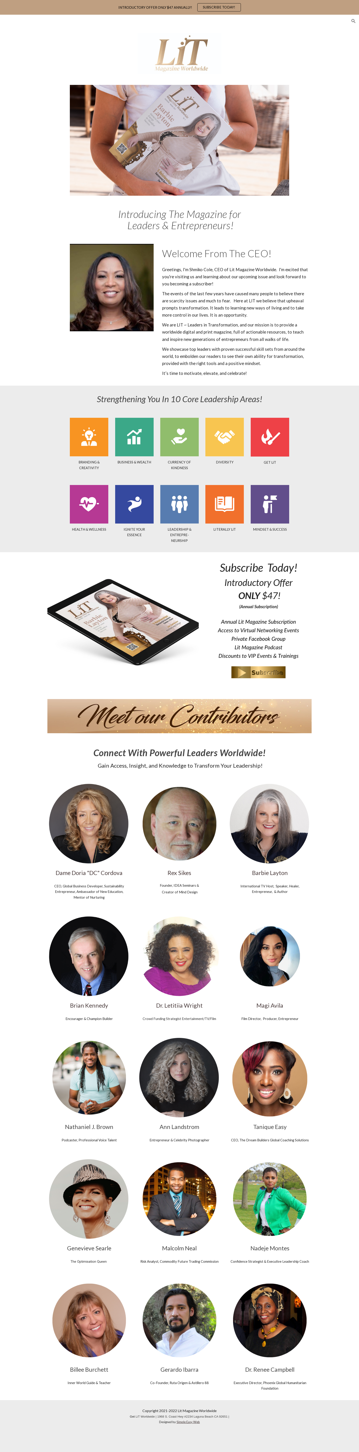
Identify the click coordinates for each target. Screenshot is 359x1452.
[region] (179, 7)
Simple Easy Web (188, 1422)
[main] (179, 220)
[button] (353, 21)
